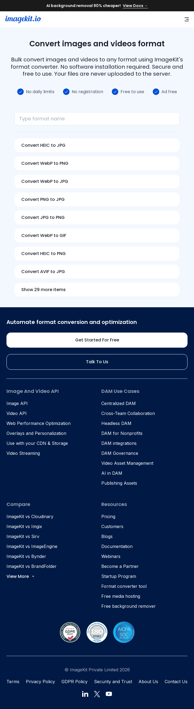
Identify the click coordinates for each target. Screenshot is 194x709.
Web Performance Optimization (38, 423)
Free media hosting (120, 596)
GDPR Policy (74, 681)
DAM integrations (119, 443)
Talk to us (97, 362)
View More (20, 576)
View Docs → (135, 5)
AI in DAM (111, 473)
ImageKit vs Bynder (26, 556)
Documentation (117, 546)
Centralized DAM (118, 403)
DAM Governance (119, 453)
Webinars (110, 556)
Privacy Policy (40, 681)
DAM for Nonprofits (122, 433)
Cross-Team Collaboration (128, 413)
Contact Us (176, 681)
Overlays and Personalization (36, 433)
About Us (148, 681)
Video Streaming (23, 453)
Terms (12, 681)
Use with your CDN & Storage (37, 443)
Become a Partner (120, 566)
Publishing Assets (119, 483)
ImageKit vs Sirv (22, 536)
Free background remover (128, 606)
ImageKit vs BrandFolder (31, 566)
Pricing (108, 516)
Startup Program (118, 576)
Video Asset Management (127, 463)
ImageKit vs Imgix (24, 526)
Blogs (107, 536)
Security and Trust (113, 681)
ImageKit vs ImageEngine (31, 546)
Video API (16, 413)
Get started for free (97, 340)
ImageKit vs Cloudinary (29, 516)
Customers (112, 526)
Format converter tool (124, 586)
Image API (17, 403)
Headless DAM (116, 423)
